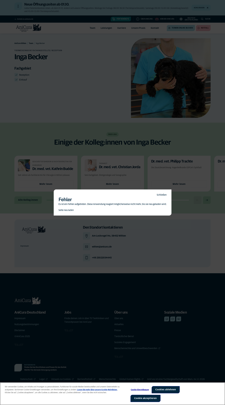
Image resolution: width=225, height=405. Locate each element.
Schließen (162, 195)
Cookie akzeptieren (145, 398)
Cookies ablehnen (165, 389)
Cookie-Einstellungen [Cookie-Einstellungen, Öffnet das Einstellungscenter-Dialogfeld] (140, 390)
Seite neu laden (66, 210)
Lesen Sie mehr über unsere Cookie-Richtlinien (97, 390)
